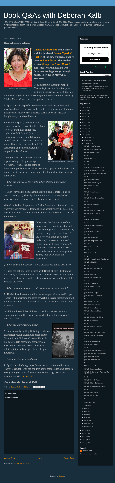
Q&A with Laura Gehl (90, 186)
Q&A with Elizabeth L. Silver (93, 317)
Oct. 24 (86, 201)
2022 (84, 119)
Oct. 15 (86, 265)
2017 (84, 135)
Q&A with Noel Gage (90, 320)
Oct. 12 (86, 290)
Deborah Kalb (87, 451)
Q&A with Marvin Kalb (91, 302)
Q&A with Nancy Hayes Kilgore (94, 386)
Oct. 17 (86, 250)
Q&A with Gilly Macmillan (92, 231)
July (85, 408)
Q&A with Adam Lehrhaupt (92, 296)
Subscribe (95, 59)
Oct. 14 (86, 271)
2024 (84, 113)
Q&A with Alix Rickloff (90, 238)
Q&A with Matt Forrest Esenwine (94, 332)
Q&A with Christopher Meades (93, 170)
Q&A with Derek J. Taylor (92, 183)
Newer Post (9, 458)
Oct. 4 (85, 377)
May (85, 414)
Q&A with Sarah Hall (90, 247)
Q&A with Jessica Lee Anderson (94, 174)
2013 (84, 439)
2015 (84, 433)
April (86, 417)
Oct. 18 (86, 244)
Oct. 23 (86, 207)
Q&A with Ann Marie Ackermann (94, 354)
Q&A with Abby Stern (90, 262)
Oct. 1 (85, 398)
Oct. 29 (86, 164)
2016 (84, 430)
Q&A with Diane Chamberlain (93, 198)
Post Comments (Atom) (21, 463)
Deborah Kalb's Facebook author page (95, 86)
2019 (84, 128)
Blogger (61, 476)
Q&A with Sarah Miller (91, 180)
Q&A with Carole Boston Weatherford (96, 259)
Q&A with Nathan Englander (93, 225)
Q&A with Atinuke (89, 158)
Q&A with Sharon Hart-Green (93, 210)
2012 (84, 442)
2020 (84, 125)
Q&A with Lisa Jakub (90, 274)
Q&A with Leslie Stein (90, 395)
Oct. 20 (86, 228)
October (87, 143)
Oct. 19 (86, 234)
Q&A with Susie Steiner (91, 253)
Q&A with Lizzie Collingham (93, 383)
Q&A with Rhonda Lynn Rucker (94, 350)
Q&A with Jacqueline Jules (92, 241)
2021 (84, 122)
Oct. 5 (85, 363)
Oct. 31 (86, 155)
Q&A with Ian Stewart (90, 392)
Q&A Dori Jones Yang (90, 204)
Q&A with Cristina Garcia (92, 149)
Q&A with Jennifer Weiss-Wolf (93, 167)
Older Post (69, 458)
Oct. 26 (86, 189)
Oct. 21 (86, 222)
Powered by (95, 67)
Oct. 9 (85, 323)
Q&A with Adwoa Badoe (91, 152)
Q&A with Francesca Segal (92, 369)
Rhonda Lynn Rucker (45, 49)
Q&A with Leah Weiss (90, 344)
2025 (84, 110)
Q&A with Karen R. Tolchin (92, 326)
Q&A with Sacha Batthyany (92, 308)
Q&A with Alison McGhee (92, 311)
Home (39, 458)
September (88, 402)
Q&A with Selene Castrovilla (93, 335)
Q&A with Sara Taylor (90, 283)
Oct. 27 (86, 177)
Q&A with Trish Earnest (91, 360)
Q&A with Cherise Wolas (91, 341)
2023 (84, 116)
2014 (84, 436)
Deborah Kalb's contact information (94, 81)
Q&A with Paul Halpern (91, 293)
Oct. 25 (86, 195)
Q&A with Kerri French (91, 357)
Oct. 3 (85, 389)
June (86, 411)
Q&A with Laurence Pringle (92, 268)
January (87, 426)
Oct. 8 (85, 329)
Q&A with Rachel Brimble (92, 213)
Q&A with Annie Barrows (91, 366)
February (87, 423)
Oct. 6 (85, 347)
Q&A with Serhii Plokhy (91, 305)
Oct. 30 (86, 161)
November (88, 140)
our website (28, 376)
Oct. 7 (85, 338)
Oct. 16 (86, 256)
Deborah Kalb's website (90, 83)
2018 (84, 131)
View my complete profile (88, 454)
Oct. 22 (86, 216)
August (86, 405)
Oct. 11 (86, 299)
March (86, 420)
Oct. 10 (86, 314)
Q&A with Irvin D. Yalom (91, 380)
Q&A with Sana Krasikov (91, 192)
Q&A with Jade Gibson (91, 219)
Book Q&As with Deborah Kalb (52, 15)
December (88, 137)
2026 (84, 107)
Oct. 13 (86, 280)
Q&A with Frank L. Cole (91, 286)
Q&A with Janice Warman (92, 277)
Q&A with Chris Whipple (91, 146)
